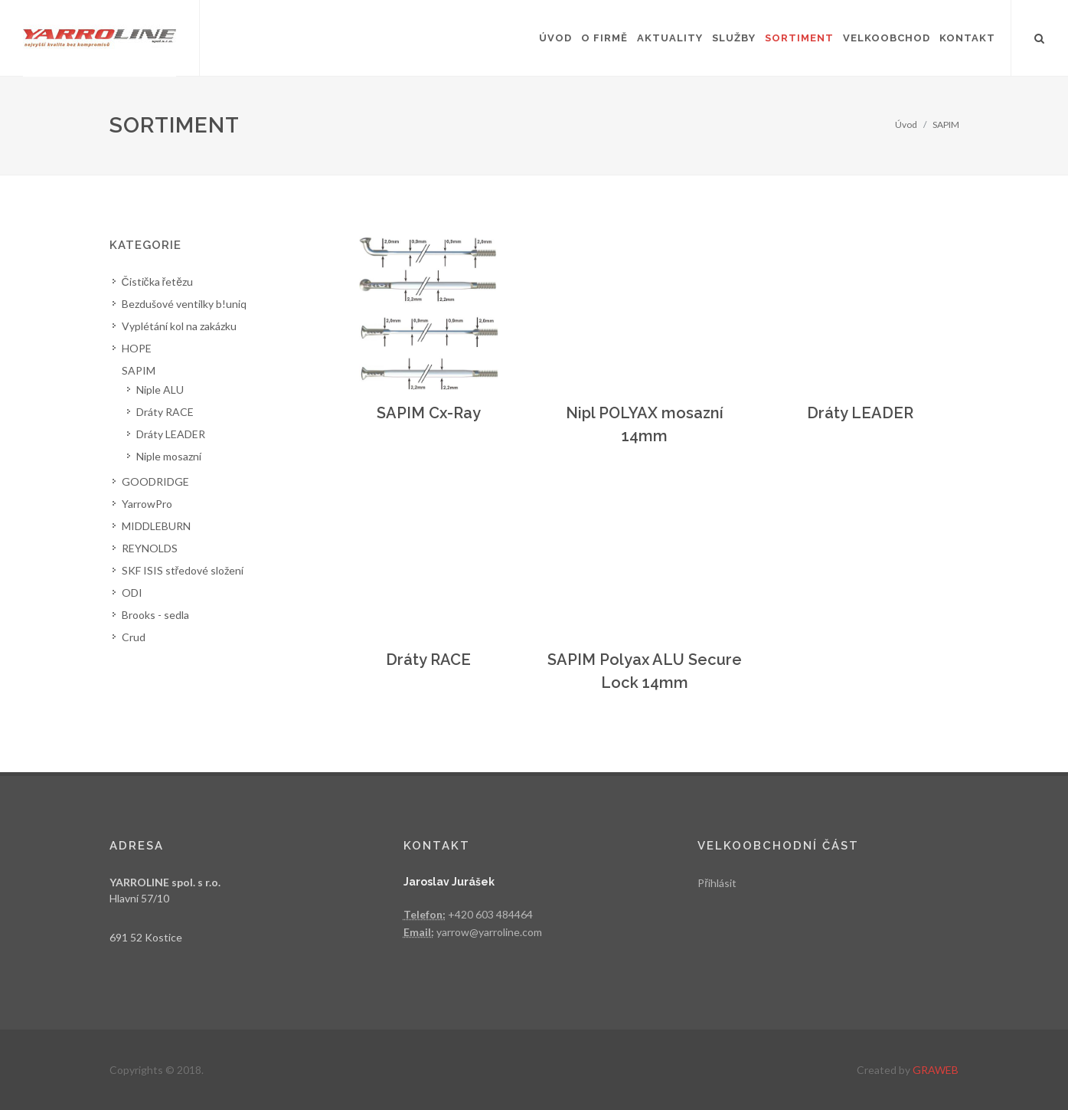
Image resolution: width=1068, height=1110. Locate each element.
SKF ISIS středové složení (183, 570)
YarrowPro (147, 503)
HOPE (137, 348)
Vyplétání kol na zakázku (179, 325)
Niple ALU (160, 389)
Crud (133, 636)
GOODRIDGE (155, 481)
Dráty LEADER (860, 413)
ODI (132, 592)
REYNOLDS (150, 548)
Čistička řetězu (158, 281)
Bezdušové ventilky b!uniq (184, 303)
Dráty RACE (428, 659)
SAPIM (945, 124)
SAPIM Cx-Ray (429, 413)
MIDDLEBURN (156, 525)
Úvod (906, 124)
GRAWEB (936, 1069)
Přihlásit (716, 882)
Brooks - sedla (155, 614)
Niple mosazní (168, 456)
